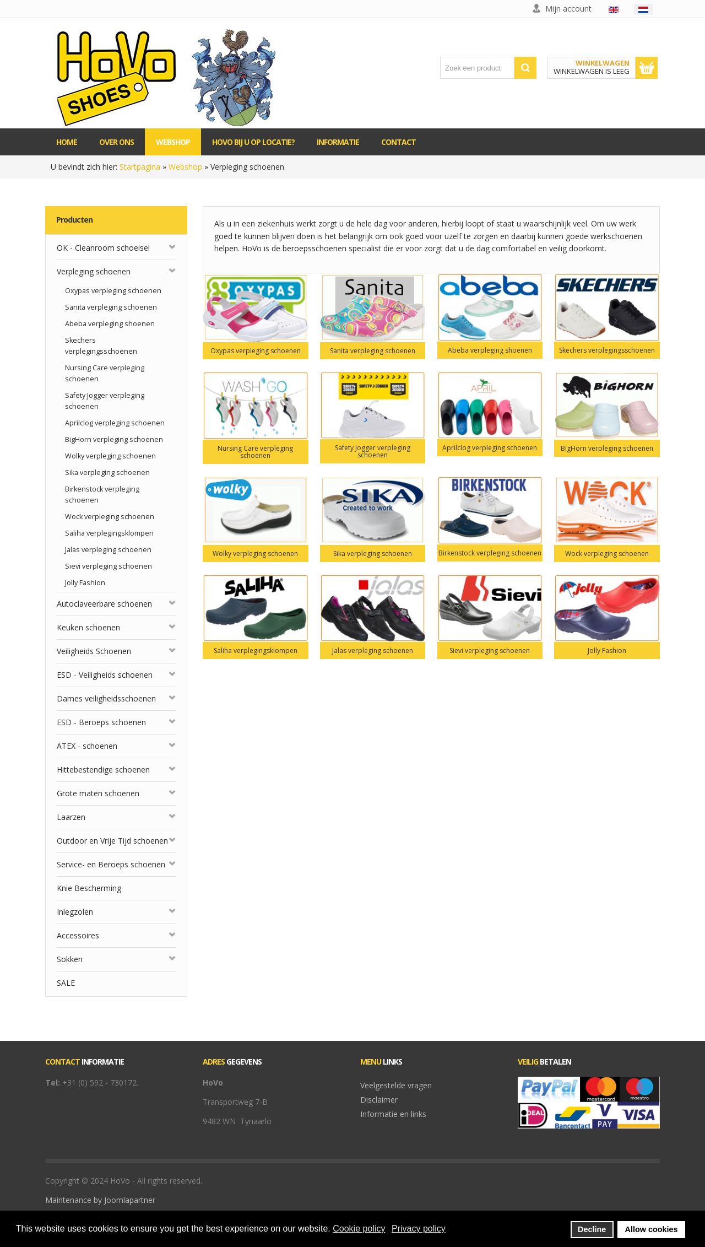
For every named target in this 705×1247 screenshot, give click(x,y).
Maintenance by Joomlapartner (100, 1200)
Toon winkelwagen (647, 68)
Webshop (185, 166)
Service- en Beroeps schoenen (111, 864)
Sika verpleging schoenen (107, 472)
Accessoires (78, 935)
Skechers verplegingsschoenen (101, 346)
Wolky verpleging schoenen (110, 456)
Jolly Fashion (85, 582)
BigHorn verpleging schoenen (114, 439)
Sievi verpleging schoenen (108, 566)
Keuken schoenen (88, 627)
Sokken (70, 959)
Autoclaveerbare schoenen (104, 603)
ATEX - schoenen (87, 746)
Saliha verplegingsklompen (109, 533)
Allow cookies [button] (651, 1229)
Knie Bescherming (89, 888)
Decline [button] (592, 1229)
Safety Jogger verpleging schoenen (104, 401)
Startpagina (140, 166)
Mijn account (568, 8)
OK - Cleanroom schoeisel (103, 247)
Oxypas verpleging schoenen (113, 290)
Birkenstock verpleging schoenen (102, 494)
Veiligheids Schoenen (94, 651)
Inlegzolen (75, 911)
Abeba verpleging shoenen (110, 323)
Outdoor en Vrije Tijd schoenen (112, 840)
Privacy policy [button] (419, 1228)
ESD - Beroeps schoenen (101, 722)
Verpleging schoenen (94, 271)
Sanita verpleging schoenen (111, 307)
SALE (66, 983)
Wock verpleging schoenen (109, 516)
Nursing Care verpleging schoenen (104, 373)
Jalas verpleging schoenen (108, 549)
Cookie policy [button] (359, 1228)
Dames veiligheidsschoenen (106, 698)
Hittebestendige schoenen (103, 769)
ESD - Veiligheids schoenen (105, 675)
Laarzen (71, 817)
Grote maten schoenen (98, 793)
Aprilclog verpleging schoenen (115, 423)
